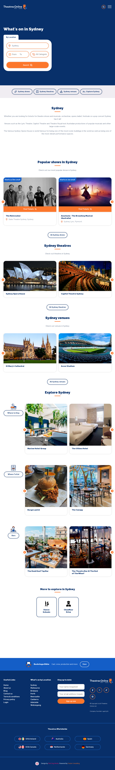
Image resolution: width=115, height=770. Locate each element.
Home (6, 685)
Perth (33, 694)
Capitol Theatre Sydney (72, 294)
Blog (6, 691)
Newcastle (35, 697)
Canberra (34, 699)
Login (6, 702)
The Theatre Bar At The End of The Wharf (85, 572)
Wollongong (36, 705)
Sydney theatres (45, 91)
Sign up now (71, 701)
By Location (11, 37)
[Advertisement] (57, 641)
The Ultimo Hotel (80, 449)
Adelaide (34, 702)
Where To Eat (13, 474)
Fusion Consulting (74, 763)
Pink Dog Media (53, 763)
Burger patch (33, 510)
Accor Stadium (68, 366)
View (84, 664)
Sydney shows (22, 91)
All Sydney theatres (57, 307)
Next (112, 202)
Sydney (34, 685)
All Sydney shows (57, 235)
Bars (13, 535)
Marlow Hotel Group (36, 449)
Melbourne (35, 688)
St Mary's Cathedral (15, 366)
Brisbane (34, 691)
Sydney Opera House (15, 294)
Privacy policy (9, 699)
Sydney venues (68, 91)
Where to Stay (13, 413)
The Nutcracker (13, 216)
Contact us (8, 694)
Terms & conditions (12, 697)
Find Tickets (29, 209)
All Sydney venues (57, 382)
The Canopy (77, 510)
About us (7, 688)
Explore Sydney (91, 91)
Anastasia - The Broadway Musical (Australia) (77, 217)
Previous (3, 202)
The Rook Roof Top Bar (37, 571)
